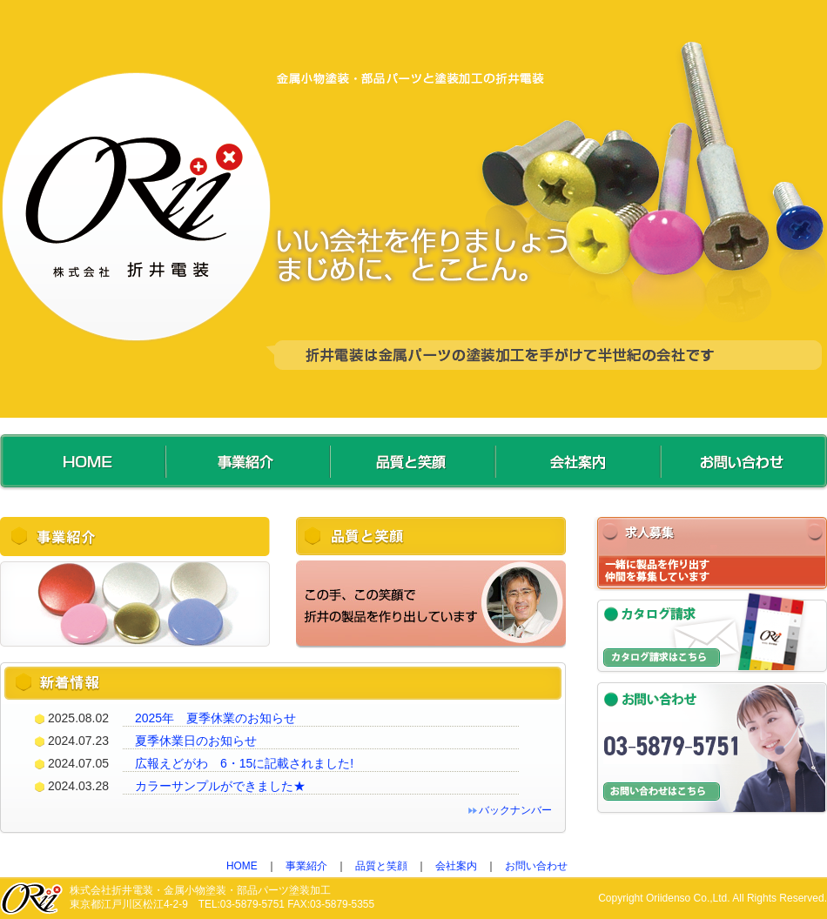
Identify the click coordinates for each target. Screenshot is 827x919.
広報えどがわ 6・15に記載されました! (244, 763)
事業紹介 (306, 866)
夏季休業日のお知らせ (196, 741)
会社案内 (456, 866)
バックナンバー (515, 810)
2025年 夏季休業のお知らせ (215, 718)
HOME (242, 866)
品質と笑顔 (381, 866)
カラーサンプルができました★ (220, 786)
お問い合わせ (536, 866)
